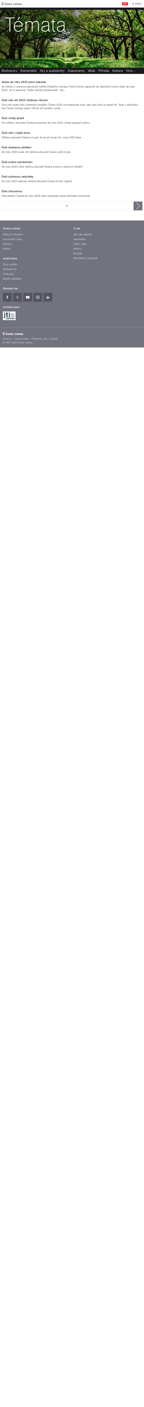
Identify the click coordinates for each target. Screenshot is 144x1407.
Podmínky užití (39, 969)
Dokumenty (76, 71)
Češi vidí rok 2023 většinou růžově (25, 257)
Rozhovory (9, 71)
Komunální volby (12, 869)
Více (131, 71)
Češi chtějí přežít (13, 354)
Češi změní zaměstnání (17, 635)
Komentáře (28, 71)
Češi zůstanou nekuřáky (17, 728)
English (54, 969)
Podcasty (8, 904)
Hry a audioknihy (52, 71)
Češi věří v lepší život (16, 448)
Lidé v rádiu (80, 874)
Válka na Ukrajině (13, 864)
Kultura (117, 71)
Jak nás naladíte (82, 864)
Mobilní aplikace (12, 909)
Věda (91, 71)
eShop (6, 879)
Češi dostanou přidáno (16, 541)
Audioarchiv (10, 899)
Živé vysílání (10, 894)
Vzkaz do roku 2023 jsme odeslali (24, 160)
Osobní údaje (21, 969)
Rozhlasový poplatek (85, 888)
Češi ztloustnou (12, 821)
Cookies (7, 969)
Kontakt (78, 883)
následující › (138, 836)
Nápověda (79, 869)
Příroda (103, 71)
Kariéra (77, 879)
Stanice (7, 874)
